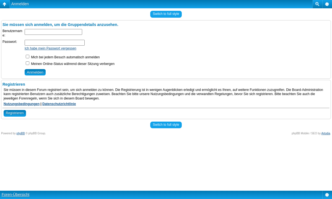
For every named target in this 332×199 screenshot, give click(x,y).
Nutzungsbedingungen (22, 104)
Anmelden (20, 4)
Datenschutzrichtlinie (59, 104)
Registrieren (15, 113)
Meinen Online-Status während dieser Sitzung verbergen (70, 64)
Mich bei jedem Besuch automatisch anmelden (63, 57)
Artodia (325, 133)
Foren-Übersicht (15, 194)
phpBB (21, 133)
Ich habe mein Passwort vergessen (50, 48)
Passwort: (9, 42)
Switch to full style (166, 14)
